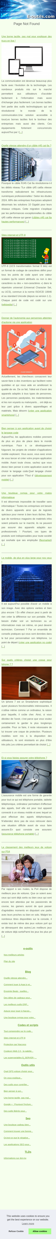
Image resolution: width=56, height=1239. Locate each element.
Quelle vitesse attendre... (15, 978)
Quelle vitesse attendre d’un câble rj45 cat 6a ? (26, 145)
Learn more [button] (28, 1223)
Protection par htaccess (15, 1044)
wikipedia (7, 304)
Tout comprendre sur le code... (18, 1031)
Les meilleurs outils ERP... (16, 1004)
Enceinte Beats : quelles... (16, 991)
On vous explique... (13, 1078)
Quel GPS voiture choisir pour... (19, 1071)
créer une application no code (35, 642)
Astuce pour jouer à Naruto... (17, 1011)
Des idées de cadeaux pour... (18, 998)
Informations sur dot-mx (15, 1158)
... (21, 132)
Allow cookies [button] (40, 1231)
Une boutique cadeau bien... (17, 1125)
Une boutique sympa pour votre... (20, 1017)
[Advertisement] (28, 1194)
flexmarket (45, 540)
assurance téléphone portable (18, 834)
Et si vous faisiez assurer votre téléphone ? (24, 758)
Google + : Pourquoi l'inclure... (18, 1104)
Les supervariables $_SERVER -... (20, 1057)
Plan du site (9, 961)
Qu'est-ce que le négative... (17, 1138)
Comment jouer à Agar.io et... (18, 984)
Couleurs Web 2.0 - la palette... (18, 1051)
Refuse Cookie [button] (16, 1231)
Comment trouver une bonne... (18, 1131)
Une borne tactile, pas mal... (17, 1098)
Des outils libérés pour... (15, 1111)
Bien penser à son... (13, 1091)
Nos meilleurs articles (14, 955)
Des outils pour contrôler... (16, 1084)
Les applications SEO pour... (17, 1144)
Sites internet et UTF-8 (13, 235)
